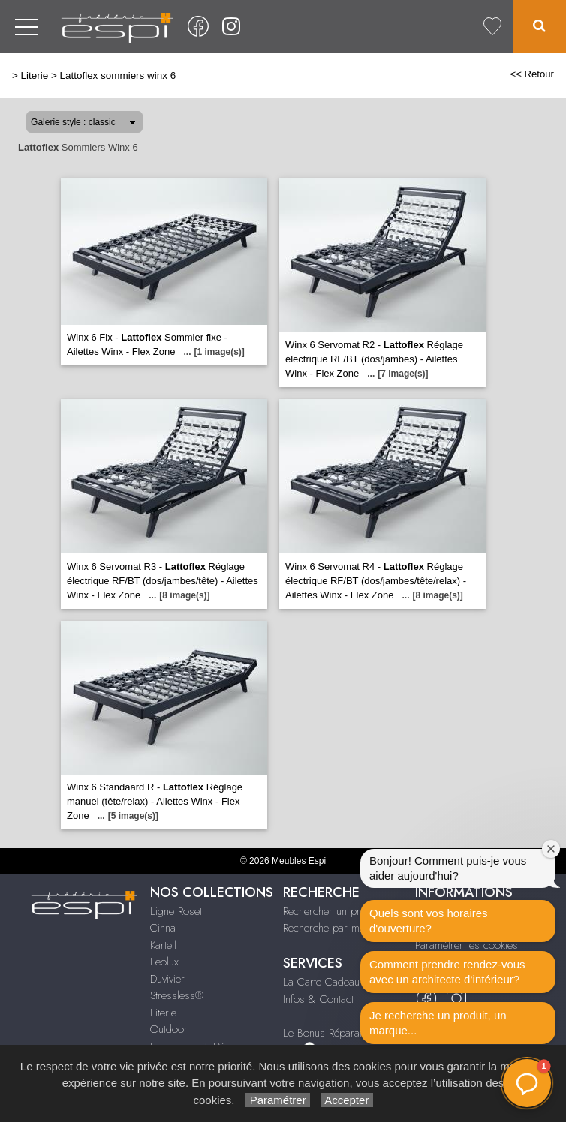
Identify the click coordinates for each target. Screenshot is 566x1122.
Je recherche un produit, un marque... (438, 1022)
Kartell (163, 945)
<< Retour (532, 74)
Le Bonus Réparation (329, 1032)
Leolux (164, 961)
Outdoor (169, 1029)
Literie (35, 75)
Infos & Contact (318, 999)
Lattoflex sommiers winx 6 (118, 75)
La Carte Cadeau (321, 982)
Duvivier (167, 978)
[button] (527, 1083)
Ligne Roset (176, 911)
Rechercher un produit (332, 911)
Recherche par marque (334, 928)
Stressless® (176, 995)
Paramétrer (277, 1100)
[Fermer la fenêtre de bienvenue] (551, 849)
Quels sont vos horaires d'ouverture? (428, 920)
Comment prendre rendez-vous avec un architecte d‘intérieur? (447, 972)
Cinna (163, 928)
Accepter (347, 1100)
